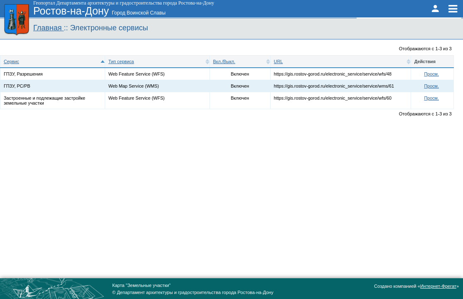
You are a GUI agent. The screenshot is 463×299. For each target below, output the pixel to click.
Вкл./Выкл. (224, 61)
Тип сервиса (121, 61)
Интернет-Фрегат (438, 286)
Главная (48, 28)
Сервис (11, 61)
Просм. (431, 73)
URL (278, 61)
